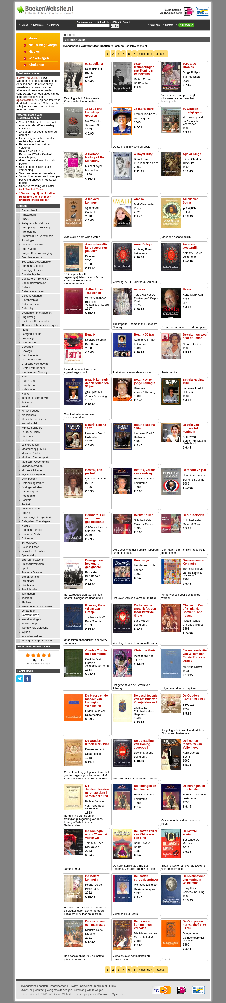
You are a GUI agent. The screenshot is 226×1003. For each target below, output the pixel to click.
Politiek (26, 504)
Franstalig (28, 338)
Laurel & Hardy (31, 431)
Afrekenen (36, 64)
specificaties (24, 100)
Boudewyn (141, 560)
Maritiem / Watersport (35, 457)
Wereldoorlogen (31, 619)
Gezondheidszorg (32, 359)
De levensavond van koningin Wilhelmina (194, 879)
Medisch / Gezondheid (35, 461)
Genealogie (29, 342)
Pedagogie (28, 495)
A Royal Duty (143, 154)
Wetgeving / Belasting (35, 627)
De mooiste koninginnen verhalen (143, 925)
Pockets (26, 500)
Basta (187, 289)
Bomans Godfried (32, 265)
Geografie (28, 346)
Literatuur (27, 436)
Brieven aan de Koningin (193, 561)
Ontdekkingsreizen (33, 483)
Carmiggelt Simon (32, 270)
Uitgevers (54, 25)
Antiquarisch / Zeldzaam (36, 223)
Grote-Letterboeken (34, 368)
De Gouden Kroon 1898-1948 (97, 742)
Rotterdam (28, 538)
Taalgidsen (28, 593)
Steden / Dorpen (32, 572)
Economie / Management (37, 312)
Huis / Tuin (28, 380)
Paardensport (30, 491)
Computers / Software (35, 278)
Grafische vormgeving (35, 363)
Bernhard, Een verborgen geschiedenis (95, 518)
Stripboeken (29, 585)
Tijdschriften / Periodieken (37, 606)
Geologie (27, 351)
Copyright (86, 985)
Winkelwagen (186, 25)
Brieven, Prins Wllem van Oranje (95, 609)
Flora (25, 329)
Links (112, 985)
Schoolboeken (30, 542)
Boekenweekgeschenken (37, 261)
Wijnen (26, 632)
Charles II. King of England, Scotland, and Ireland (193, 610)
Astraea (139, 289)
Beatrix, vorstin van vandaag (145, 471)
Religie (26, 525)
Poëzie (26, 512)
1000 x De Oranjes (190, 65)
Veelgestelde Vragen (59, 990)
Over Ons (27, 990)
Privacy (73, 985)
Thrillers (26, 602)
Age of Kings (192, 154)
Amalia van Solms (191, 200)
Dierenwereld (30, 299)
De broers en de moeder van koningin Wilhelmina (96, 700)
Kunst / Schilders (32, 427)
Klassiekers (29, 414)
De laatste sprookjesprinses (146, 877)
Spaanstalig (29, 555)
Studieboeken (30, 589)
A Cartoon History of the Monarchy (94, 157)
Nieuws (34, 51)
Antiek (25, 219)
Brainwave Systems (110, 994)
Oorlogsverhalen (32, 487)
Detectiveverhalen (33, 291)
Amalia (139, 199)
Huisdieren (28, 385)
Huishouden (29, 389)
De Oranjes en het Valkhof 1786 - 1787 (194, 925)
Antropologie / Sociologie (37, 227)
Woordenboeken (32, 636)
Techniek (27, 598)
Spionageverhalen (33, 563)
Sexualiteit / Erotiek (33, 551)
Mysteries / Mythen (33, 474)
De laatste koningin (92, 877)
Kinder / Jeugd (30, 410)
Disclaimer (100, 985)
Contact (169, 25)
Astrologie (28, 240)
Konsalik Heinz (31, 423)
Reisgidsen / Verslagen (36, 521)
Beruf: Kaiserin (193, 515)
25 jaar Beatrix (144, 108)
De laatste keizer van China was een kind (145, 834)
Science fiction (30, 546)
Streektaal (28, 581)
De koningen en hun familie (194, 787)
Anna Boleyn (143, 244)
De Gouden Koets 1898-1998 (194, 697)
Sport (25, 568)
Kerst (25, 406)
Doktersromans (31, 304)
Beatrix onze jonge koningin (144, 381)
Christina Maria (144, 650)
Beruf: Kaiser (143, 515)
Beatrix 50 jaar (144, 334)
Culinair (26, 287)
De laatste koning (190, 832)
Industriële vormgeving (35, 397)
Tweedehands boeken (34, 985)
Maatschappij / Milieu (34, 449)
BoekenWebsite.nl (28, 77)
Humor (26, 393)
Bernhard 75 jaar (194, 470)
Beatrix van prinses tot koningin (191, 428)
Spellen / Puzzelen (33, 559)
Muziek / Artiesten (32, 470)
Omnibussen (29, 478)
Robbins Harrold (32, 529)
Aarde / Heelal (30, 210)
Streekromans (30, 576)
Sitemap (79, 990)
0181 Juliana (94, 63)
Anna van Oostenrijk (190, 245)
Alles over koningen (92, 200)
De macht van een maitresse (95, 923)
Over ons (155, 25)
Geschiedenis (30, 355)
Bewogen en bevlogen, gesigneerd (94, 563)
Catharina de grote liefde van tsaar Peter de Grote (145, 610)
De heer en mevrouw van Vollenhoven (192, 744)
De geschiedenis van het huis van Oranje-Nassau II (146, 699)
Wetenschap (29, 623)
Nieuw (25, 25)
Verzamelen (29, 610)
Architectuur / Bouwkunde (37, 236)
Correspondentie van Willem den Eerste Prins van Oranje (195, 655)
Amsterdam (29, 214)
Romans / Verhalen (33, 534)
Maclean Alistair (31, 453)
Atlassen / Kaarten (33, 244)
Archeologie (29, 231)
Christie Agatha (31, 274)
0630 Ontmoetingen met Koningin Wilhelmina (144, 69)
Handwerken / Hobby (34, 372)
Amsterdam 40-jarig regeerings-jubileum (97, 247)
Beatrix (90, 334)
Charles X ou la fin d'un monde (96, 652)
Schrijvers (38, 25)
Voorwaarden (58, 985)
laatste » (161, 53)
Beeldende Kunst (32, 257)
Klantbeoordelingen (40, 664)
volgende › (145, 53)
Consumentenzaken (34, 282)
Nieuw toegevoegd (43, 45)
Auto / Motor (29, 248)
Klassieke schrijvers (34, 419)
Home (33, 38)
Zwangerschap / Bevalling (37, 640)
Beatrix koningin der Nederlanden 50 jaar (97, 383)
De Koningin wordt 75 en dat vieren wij (96, 834)
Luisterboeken (30, 444)
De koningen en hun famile (145, 787)
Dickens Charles (32, 295)
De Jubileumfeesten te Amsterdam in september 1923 (97, 791)
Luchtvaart (28, 440)
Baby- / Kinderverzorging (37, 253)
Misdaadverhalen (32, 466)
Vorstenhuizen (30, 615)
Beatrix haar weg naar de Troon (195, 336)
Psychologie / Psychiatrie (37, 517)
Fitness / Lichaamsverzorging (40, 325)
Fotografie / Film (32, 334)
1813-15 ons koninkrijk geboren (93, 112)
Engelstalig (28, 317)
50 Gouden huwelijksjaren (193, 110)
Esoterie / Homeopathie (36, 321)
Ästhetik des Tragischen (94, 291)
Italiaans (27, 402)
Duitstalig (27, 308)
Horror (25, 376)
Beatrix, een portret (93, 471)
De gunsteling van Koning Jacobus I (144, 744)
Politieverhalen (31, 508)
